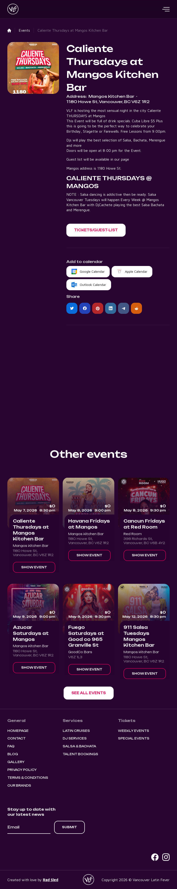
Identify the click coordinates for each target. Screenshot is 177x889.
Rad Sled (50, 880)
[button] (166, 9)
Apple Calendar (136, 271)
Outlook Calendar (93, 285)
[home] (12, 9)
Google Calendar (92, 271)
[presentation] (42, 846)
